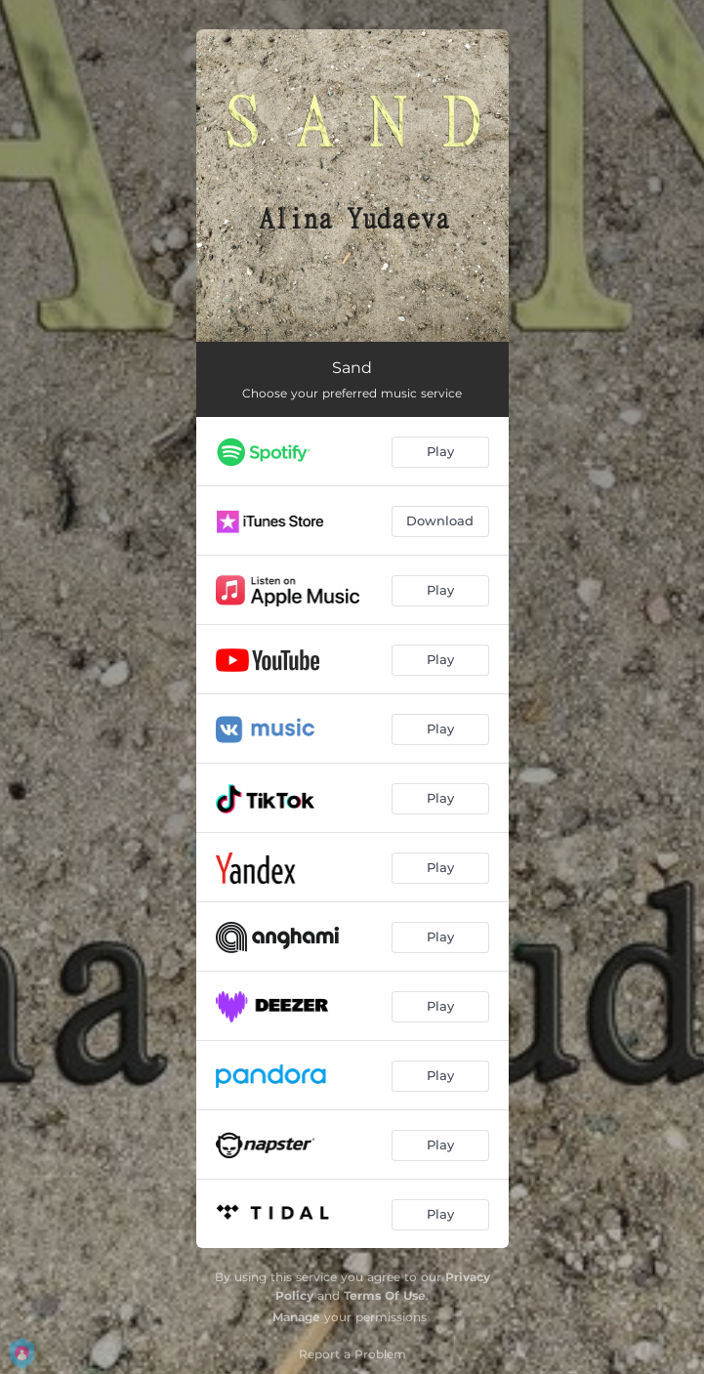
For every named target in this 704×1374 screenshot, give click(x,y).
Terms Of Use (385, 1295)
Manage (296, 1317)
